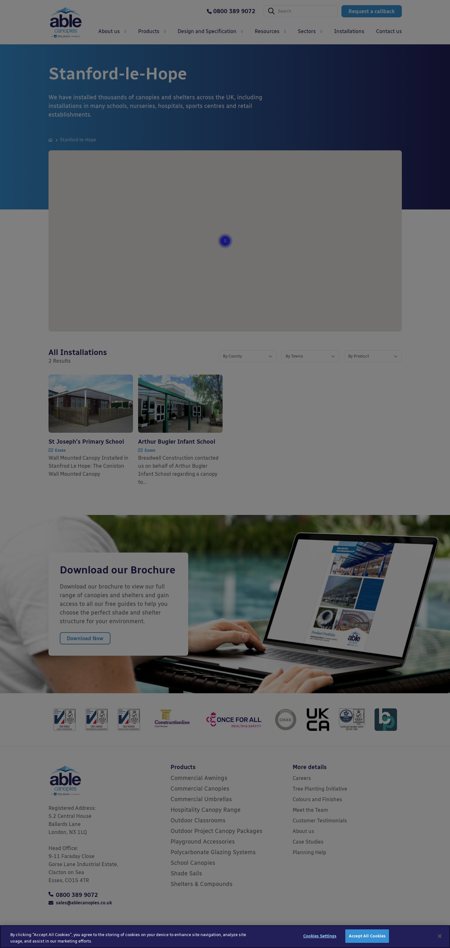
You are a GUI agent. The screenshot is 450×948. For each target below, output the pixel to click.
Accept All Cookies (367, 940)
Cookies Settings (320, 940)
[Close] (440, 941)
